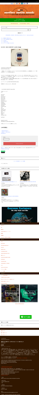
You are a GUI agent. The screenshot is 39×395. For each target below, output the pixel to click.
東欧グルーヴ (3, 255)
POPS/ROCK (3, 259)
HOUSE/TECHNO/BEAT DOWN (5, 257)
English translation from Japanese (6, 367)
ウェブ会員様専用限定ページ (5, 275)
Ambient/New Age (3, 261)
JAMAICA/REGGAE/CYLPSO (5, 253)
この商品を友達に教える (4, 130)
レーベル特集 (3, 271)
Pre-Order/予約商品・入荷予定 (24, 23)
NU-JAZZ (11, 39)
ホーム (2, 38)
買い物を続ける (3, 133)
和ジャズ (24, 35)
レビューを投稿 (22, 161)
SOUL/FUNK (3, 243)
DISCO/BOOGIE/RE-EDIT (4, 245)
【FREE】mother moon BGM (5, 277)
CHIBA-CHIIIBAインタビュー (5, 281)
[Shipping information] (4, 375)
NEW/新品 (7, 39)
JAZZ (4, 39)
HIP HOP (5, 40)
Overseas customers (4, 283)
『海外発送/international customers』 (7, 366)
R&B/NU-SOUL (9, 38)
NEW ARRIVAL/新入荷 (13, 23)
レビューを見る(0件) (17, 161)
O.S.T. (2, 265)
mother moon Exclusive (30, 35)
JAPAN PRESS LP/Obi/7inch (19, 35)
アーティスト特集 (3, 269)
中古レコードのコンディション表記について (7, 279)
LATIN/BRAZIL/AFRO (4, 251)
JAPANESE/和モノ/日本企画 (10, 35)
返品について (3, 147)
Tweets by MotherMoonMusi (19, 303)
